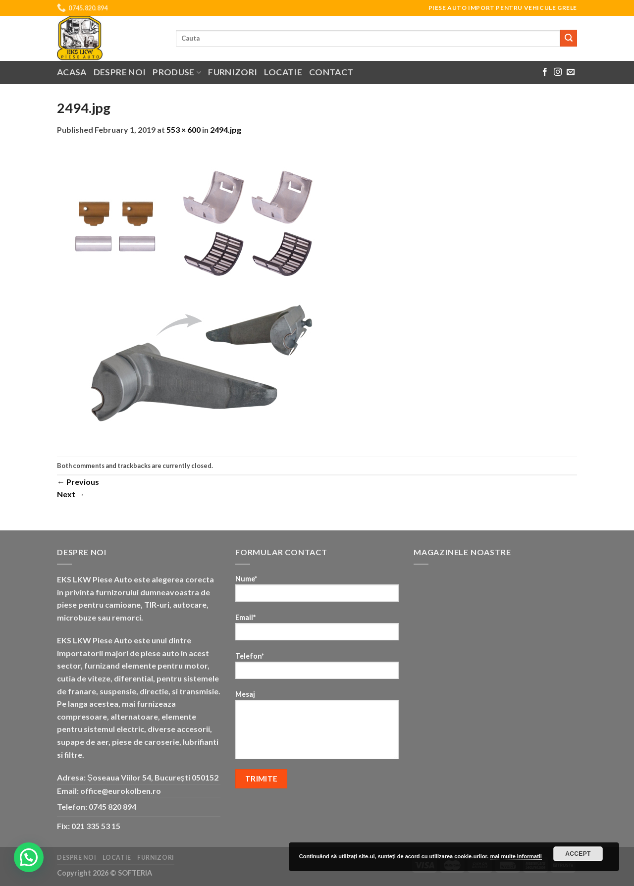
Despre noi (120, 72)
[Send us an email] (571, 72)
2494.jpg (225, 129)
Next (71, 494)
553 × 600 (183, 129)
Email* (317, 630)
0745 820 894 (112, 806)
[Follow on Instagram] (558, 72)
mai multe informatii (516, 856)
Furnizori (232, 72)
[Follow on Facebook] (545, 72)
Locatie (283, 72)
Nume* (317, 591)
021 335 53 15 (95, 826)
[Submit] (568, 38)
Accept (578, 853)
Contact (331, 72)
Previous (78, 481)
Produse (177, 72)
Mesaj (317, 728)
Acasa (72, 72)
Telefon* (317, 669)
